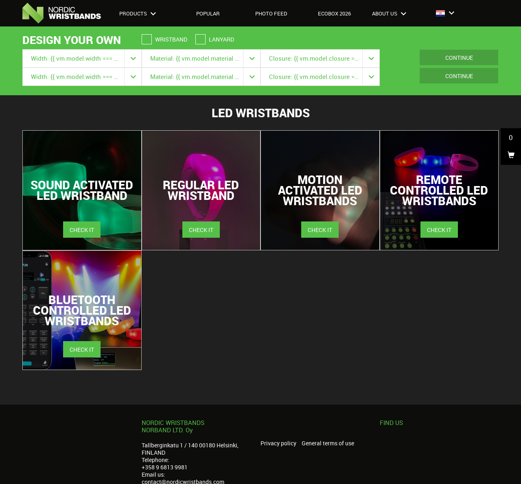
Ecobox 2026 (334, 13)
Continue (459, 57)
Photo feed (271, 13)
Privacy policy (278, 443)
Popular (208, 13)
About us (389, 13)
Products (137, 13)
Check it (82, 230)
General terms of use (328, 443)
